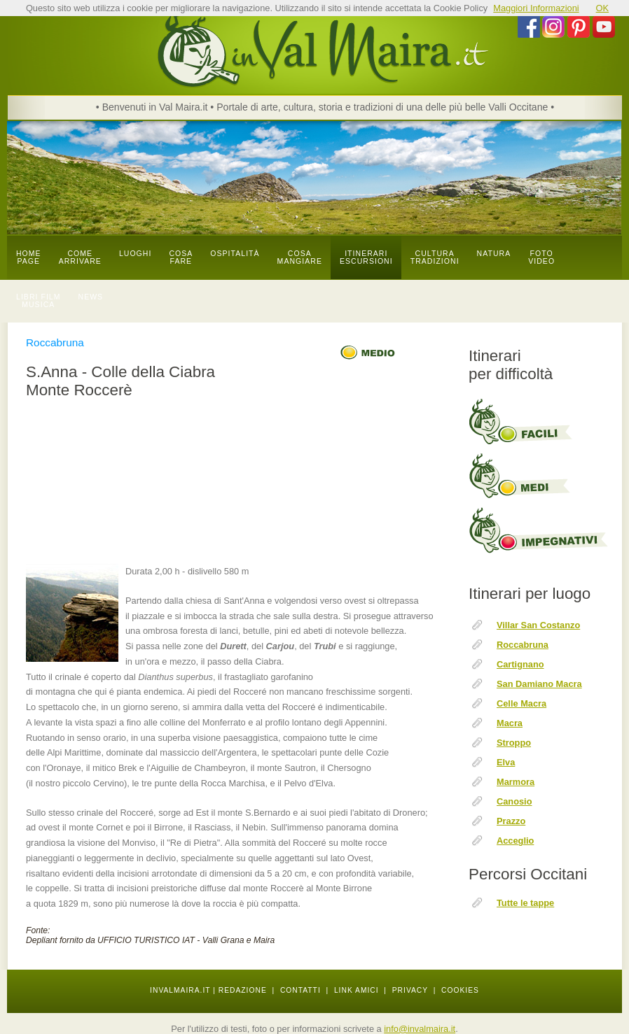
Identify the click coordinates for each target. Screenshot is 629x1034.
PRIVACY (410, 990)
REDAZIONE (243, 990)
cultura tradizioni (434, 257)
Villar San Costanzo (538, 625)
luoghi (135, 253)
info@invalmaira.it (419, 1029)
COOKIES (460, 990)
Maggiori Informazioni (536, 8)
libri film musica (38, 301)
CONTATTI (300, 990)
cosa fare (181, 257)
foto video (541, 257)
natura (494, 253)
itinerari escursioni (366, 257)
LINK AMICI (356, 990)
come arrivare (80, 257)
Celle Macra (521, 703)
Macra (510, 723)
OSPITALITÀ (234, 253)
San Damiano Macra (539, 684)
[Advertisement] (234, 483)
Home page (28, 257)
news (91, 297)
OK (602, 8)
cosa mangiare (299, 257)
